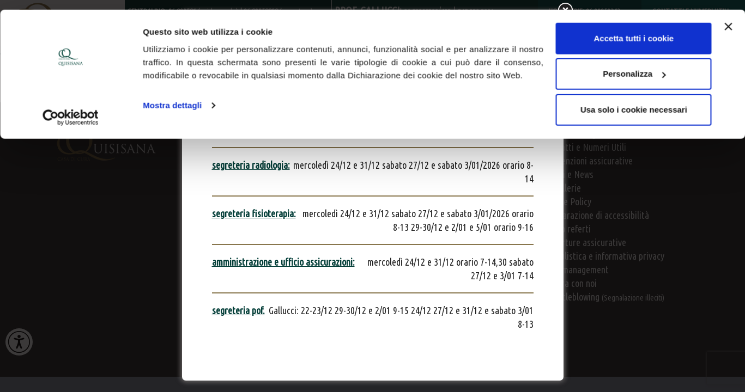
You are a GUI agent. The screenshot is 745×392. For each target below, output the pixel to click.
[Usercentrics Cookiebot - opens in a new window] (70, 108)
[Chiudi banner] (728, 17)
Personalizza (634, 64)
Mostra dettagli (172, 95)
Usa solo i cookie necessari (633, 100)
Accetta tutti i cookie (634, 28)
